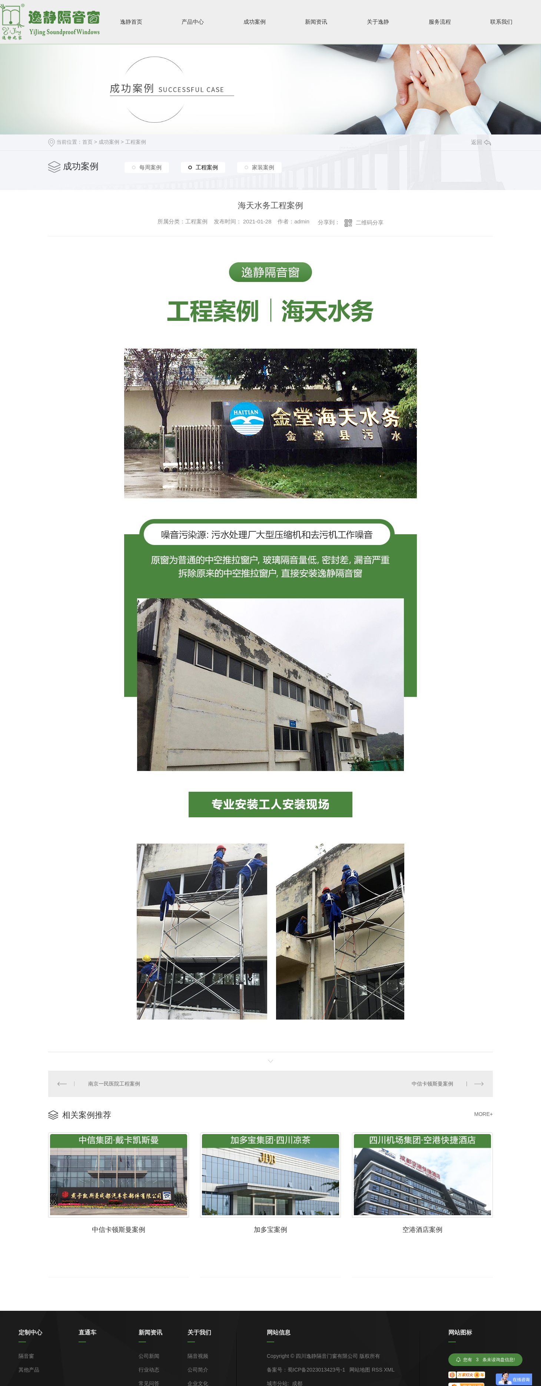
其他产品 (29, 1370)
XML (389, 1370)
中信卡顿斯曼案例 (432, 1084)
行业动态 (149, 1370)
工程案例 (135, 142)
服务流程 (440, 22)
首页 (87, 142)
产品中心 (193, 22)
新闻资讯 (316, 22)
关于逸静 (378, 22)
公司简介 (197, 1370)
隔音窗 (26, 1356)
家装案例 (263, 167)
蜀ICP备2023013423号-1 (316, 1370)
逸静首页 (131, 22)
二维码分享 (370, 222)
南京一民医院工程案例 (114, 1084)
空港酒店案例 (422, 1229)
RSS (377, 1370)
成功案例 (254, 22)
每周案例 (150, 167)
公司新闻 (149, 1356)
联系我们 (501, 22)
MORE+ (483, 1114)
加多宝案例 (270, 1229)
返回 (481, 142)
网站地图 (359, 1370)
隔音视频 (197, 1356)
